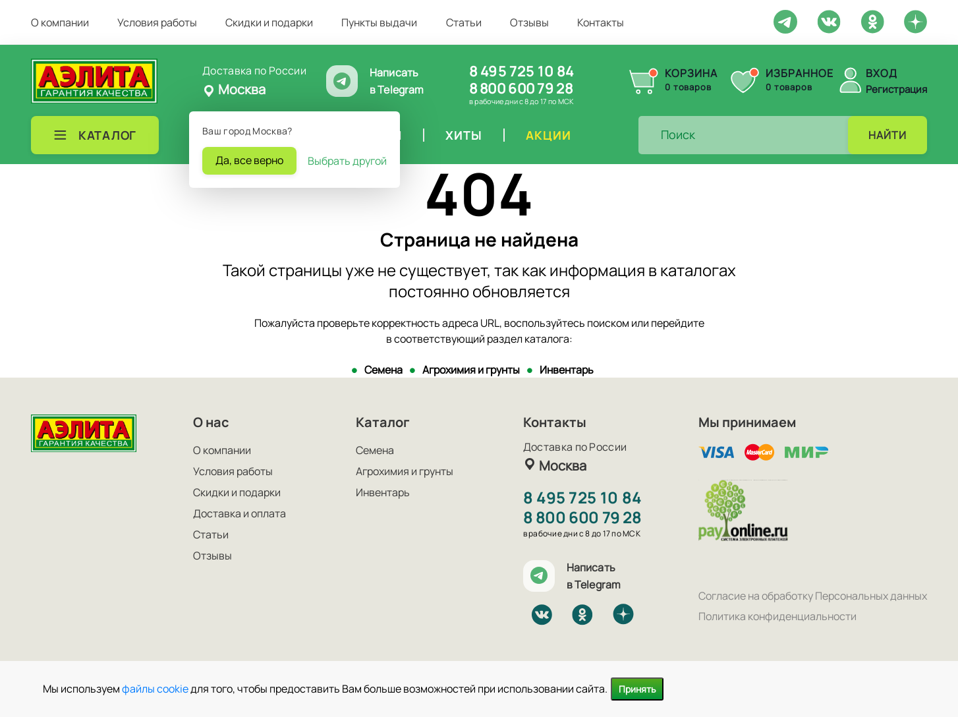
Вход (881, 73)
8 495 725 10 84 (521, 71)
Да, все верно (249, 160)
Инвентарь (567, 369)
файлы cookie (155, 688)
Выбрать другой (347, 160)
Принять (637, 689)
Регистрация (896, 89)
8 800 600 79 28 (521, 88)
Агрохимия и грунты (471, 369)
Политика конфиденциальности (777, 616)
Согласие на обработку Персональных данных (812, 595)
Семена (383, 369)
